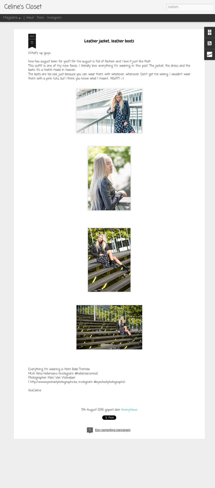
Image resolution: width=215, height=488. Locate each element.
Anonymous (129, 382)
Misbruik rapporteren (152, 485)
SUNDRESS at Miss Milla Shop (86, 433)
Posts (40, 18)
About (30, 18)
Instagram (54, 18)
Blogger (135, 485)
